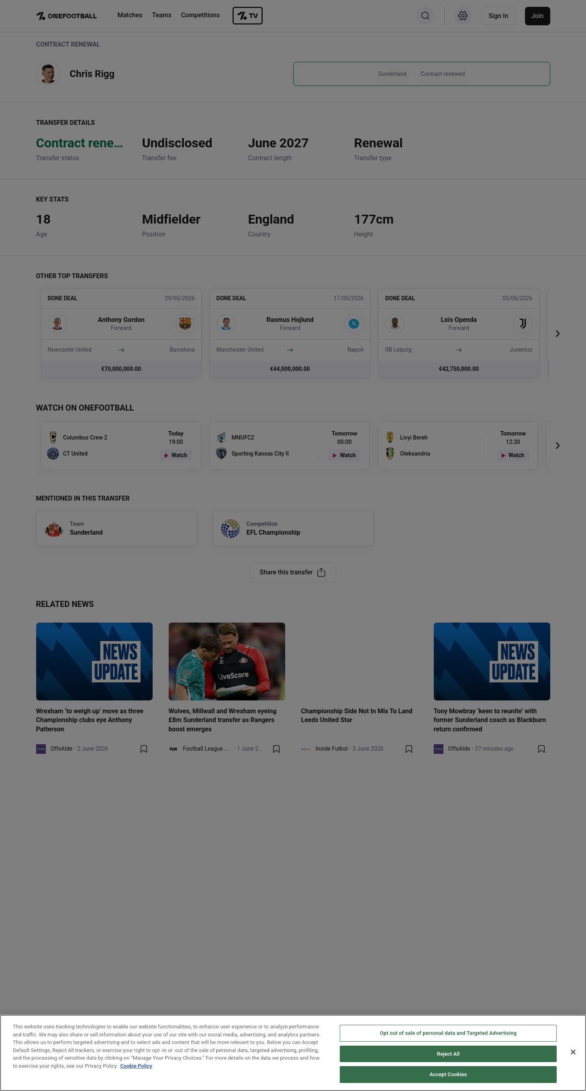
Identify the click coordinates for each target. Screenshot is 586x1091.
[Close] (573, 1052)
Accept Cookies (448, 1074)
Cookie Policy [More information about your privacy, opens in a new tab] (136, 1066)
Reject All (448, 1054)
